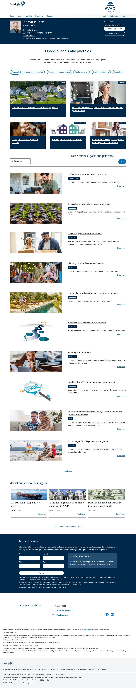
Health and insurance (101, 72)
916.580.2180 (109, 22)
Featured (15, 72)
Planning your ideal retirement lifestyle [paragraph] (85, 263)
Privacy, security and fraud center (76, 669)
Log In (124, 16)
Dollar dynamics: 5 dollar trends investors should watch (104, 504)
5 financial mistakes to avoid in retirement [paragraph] (87, 323)
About (20, 16)
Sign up (41, 573)
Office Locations (61, 615)
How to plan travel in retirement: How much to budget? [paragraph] (93, 293)
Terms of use (61, 669)
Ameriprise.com (8, 669)
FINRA (58, 587)
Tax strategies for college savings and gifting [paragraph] (88, 441)
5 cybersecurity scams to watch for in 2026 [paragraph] (87, 174)
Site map (103, 669)
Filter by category (14, 157)
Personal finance (63, 72)
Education (118, 72)
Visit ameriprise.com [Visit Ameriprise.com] (110, 16)
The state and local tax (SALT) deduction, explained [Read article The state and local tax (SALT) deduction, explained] (35, 108)
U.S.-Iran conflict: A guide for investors (25, 504)
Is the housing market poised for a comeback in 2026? (66, 504)
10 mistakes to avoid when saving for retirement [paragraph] (89, 204)
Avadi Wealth (29, 35)
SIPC (64, 587)
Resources (39, 16)
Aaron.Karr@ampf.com (112, 25)
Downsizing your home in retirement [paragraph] (85, 234)
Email (45, 562)
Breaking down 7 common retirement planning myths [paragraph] (92, 382)
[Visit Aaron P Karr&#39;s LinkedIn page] (112, 614)
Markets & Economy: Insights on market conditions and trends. (92, 562)
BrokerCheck (87, 629)
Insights (29, 16)
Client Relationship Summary (46, 669)
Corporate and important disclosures (25, 669)
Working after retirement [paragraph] (79, 352)
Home (12, 16)
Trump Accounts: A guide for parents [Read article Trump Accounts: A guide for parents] (25, 141)
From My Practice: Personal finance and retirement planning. (92, 564)
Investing (39, 72)
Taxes (50, 72)
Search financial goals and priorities (92, 156)
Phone (21, 562)
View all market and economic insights (68, 526)
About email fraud (93, 669)
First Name (23, 554)
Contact (50, 16)
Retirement (27, 72)
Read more (121, 186)
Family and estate (81, 72)
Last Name (47, 554)
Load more (68, 471)
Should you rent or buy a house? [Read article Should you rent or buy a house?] (67, 140)
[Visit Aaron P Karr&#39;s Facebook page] (107, 614)
